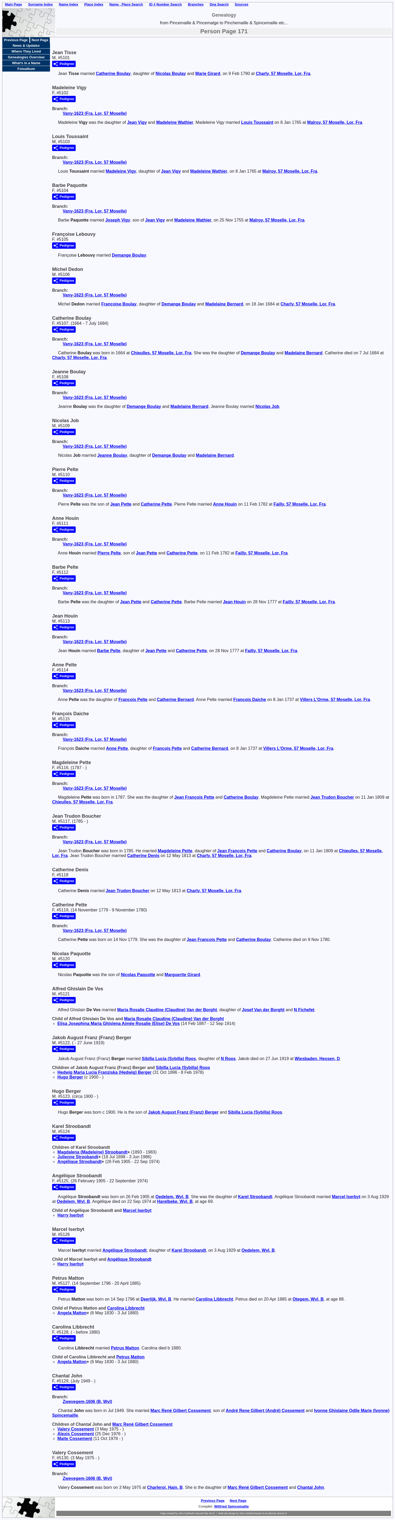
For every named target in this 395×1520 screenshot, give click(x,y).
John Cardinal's (186, 1513)
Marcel (346, 1196)
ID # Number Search (165, 4)
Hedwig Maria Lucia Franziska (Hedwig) (104, 1072)
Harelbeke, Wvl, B (175, 1201)
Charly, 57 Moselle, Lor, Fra (283, 73)
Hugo (70, 1077)
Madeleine (174, 122)
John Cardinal (246, 1513)
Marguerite (182, 974)
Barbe (108, 650)
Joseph (117, 220)
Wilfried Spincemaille (231, 1506)
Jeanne (112, 455)
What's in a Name (26, 63)
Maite (74, 1438)
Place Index (93, 4)
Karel (255, 1196)
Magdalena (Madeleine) (92, 1152)
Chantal (310, 1487)
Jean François (194, 797)
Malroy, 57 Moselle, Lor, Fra (334, 122)
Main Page (13, 4)
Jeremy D (282, 1513)
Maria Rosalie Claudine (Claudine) (167, 1010)
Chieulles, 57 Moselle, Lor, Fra (161, 353)
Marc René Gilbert (181, 1410)
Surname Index (40, 4)
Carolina (214, 1299)
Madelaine (224, 304)
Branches (195, 4)
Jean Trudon (332, 797)
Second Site (201, 1513)
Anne (225, 504)
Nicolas (171, 73)
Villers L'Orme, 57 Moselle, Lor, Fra (335, 699)
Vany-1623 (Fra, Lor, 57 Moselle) (95, 113)
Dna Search (219, 4)
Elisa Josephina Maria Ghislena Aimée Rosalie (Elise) (118, 1023)
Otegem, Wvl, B (308, 1299)
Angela (72, 1313)
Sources (241, 4)
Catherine (113, 73)
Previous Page (16, 40)
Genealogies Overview (26, 57)
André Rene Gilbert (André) (265, 1410)
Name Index (68, 4)
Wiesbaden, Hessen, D (317, 1058)
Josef (263, 1010)
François (133, 699)
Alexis (75, 1434)
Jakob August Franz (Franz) (183, 1112)
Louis (257, 122)
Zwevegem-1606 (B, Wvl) (87, 1401)
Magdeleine (175, 851)
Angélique (79, 1161)
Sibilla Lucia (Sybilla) (169, 1058)
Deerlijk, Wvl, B (155, 1299)
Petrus (125, 1348)
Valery (75, 1429)
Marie (207, 73)
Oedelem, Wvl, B (171, 1196)
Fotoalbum (26, 69)
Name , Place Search (126, 4)
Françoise (119, 304)
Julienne (77, 1157)
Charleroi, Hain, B (165, 1487)
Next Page (40, 40)
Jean (137, 122)
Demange (129, 255)
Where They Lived (26, 51)
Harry (70, 1215)
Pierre (109, 553)
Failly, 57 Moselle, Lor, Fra (300, 504)
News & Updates (26, 46)
